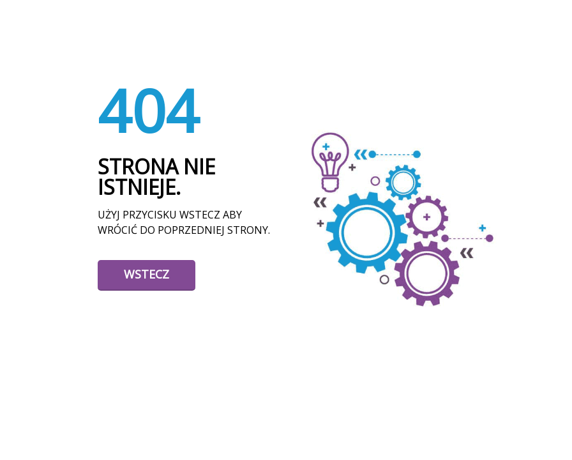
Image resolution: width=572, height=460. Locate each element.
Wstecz (146, 274)
